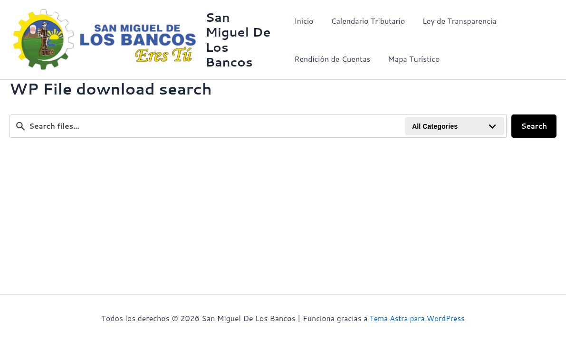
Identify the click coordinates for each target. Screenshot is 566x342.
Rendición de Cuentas (332, 58)
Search (534, 127)
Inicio (303, 20)
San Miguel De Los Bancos (239, 39)
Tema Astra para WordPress (417, 318)
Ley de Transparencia (455, 20)
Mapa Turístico (411, 58)
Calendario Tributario (366, 20)
